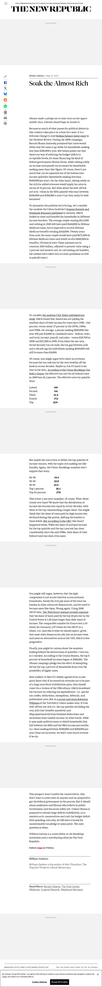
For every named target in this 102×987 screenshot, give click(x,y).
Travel (61, 967)
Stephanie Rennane (72, 889)
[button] (5, 77)
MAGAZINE (56, 3)
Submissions (94, 967)
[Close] (98, 974)
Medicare (34, 889)
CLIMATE (42, 3)
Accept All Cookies (60, 982)
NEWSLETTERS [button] (65, 3)
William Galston (36, 75)
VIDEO (81, 3)
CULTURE (49, 3)
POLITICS (35, 3)
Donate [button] (72, 967)
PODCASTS (74, 3)
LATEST (17, 3)
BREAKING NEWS (26, 3)
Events (58, 967)
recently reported (65, 612)
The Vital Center (70, 886)
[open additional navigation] (5, 3)
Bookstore (67, 967)
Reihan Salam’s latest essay (71, 135)
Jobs (89, 967)
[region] (51, 978)
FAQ (82, 967)
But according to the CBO (57, 521)
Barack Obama (52, 886)
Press (85, 967)
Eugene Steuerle (50, 889)
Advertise (77, 967)
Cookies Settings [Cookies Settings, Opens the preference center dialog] (39, 982)
